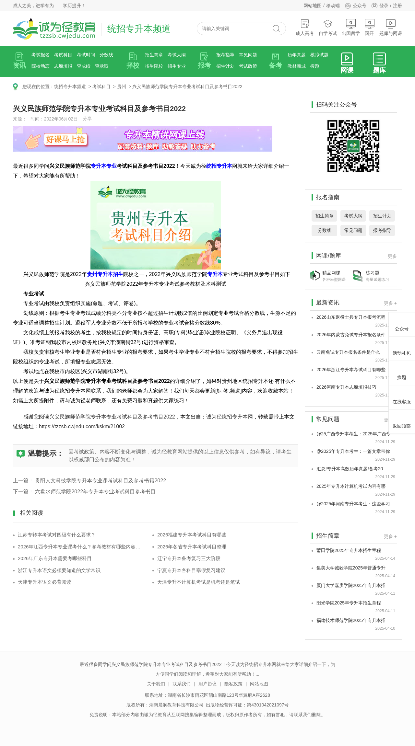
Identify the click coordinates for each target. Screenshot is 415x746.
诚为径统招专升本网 (229, 416)
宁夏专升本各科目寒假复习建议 (191, 570)
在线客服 (402, 396)
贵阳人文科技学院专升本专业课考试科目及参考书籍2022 (100, 480)
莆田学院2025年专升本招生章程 (348, 550)
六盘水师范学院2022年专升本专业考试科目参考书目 (95, 491)
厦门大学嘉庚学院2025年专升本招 (350, 585)
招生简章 (154, 54)
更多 (392, 256)
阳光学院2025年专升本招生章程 (348, 602)
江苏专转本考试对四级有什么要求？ (57, 534)
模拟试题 (319, 54)
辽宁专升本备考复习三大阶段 (188, 558)
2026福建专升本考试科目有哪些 (191, 534)
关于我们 (156, 683)
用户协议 (207, 683)
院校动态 (40, 66)
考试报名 (40, 54)
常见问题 (248, 54)
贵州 (121, 86)
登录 (383, 5)
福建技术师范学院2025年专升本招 (350, 620)
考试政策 (248, 66)
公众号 (355, 5)
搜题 (314, 66)
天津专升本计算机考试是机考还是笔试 (198, 582)
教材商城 (297, 66)
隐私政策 (233, 683)
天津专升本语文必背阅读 (44, 582)
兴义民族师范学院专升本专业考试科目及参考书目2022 (187, 86)
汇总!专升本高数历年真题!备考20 (349, 468)
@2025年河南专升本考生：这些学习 (353, 503)
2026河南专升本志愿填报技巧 (346, 387)
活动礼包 (402, 347)
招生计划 (225, 66)
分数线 (106, 54)
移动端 (333, 5)
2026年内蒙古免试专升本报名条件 (350, 334)
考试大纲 (177, 54)
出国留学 (351, 27)
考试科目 (63, 54)
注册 (397, 5)
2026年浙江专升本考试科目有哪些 (350, 369)
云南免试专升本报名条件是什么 (348, 352)
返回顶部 (402, 420)
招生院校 (154, 66)
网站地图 (312, 5)
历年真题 (297, 54)
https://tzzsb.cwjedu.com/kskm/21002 (82, 426)
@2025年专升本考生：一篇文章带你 (353, 451)
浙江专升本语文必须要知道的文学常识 (59, 570)
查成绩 (83, 66)
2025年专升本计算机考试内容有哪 (350, 486)
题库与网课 (390, 27)
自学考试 (328, 27)
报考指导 (225, 54)
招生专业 (177, 66)
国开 (369, 27)
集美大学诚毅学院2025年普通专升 (350, 567)
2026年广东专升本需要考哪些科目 (55, 558)
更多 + (390, 303)
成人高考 (305, 27)
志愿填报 (63, 66)
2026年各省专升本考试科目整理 (191, 546)
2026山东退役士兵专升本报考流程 (350, 317)
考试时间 (86, 54)
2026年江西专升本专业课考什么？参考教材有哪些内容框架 (80, 546)
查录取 (102, 66)
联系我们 (181, 683)
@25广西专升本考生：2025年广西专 (353, 433)
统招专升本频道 (70, 86)
